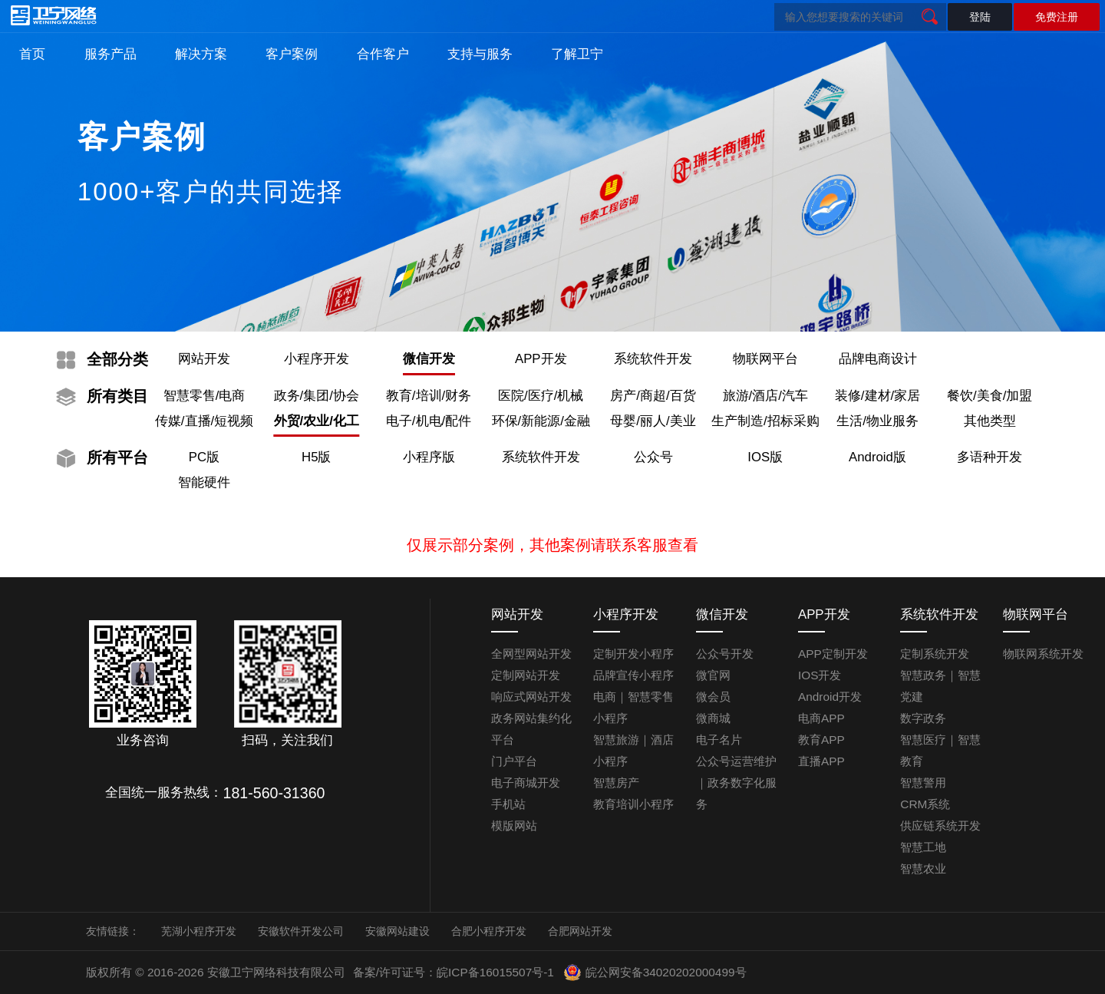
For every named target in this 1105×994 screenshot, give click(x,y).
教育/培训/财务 (428, 395)
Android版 (877, 457)
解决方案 (201, 54)
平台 (117, 457)
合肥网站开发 (580, 931)
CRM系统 (925, 804)
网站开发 (204, 359)
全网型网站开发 (531, 653)
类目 (117, 396)
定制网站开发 (525, 675)
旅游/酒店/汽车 (765, 395)
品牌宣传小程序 (633, 675)
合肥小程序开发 (488, 931)
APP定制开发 (833, 653)
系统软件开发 (653, 359)
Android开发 (830, 696)
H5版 (316, 457)
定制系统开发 (934, 653)
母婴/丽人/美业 (652, 421)
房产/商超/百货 (652, 395)
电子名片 (719, 739)
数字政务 (923, 718)
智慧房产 (616, 782)
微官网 (713, 675)
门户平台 (514, 761)
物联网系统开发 (1043, 653)
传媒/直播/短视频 (204, 421)
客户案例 (292, 54)
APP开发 (541, 359)
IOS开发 (820, 675)
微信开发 (429, 359)
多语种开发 (989, 457)
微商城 (713, 718)
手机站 (508, 804)
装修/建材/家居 (877, 395)
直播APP (821, 761)
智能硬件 (204, 482)
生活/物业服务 (877, 421)
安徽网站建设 (397, 931)
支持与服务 (480, 54)
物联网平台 (765, 359)
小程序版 (429, 457)
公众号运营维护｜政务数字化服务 (736, 783)
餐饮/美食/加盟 (989, 395)
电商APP (821, 718)
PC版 (204, 457)
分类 (117, 359)
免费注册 (1056, 17)
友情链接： (113, 931)
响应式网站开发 (531, 696)
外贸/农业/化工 (316, 421)
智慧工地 (923, 847)
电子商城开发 (525, 782)
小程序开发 (316, 359)
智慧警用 (923, 782)
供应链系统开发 (940, 825)
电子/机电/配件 (428, 421)
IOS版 (765, 457)
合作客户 (383, 54)
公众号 (653, 457)
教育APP (821, 739)
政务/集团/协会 (316, 395)
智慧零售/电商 (204, 395)
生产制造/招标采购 (765, 421)
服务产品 (110, 54)
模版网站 (514, 825)
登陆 (980, 17)
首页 (32, 54)
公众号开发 (725, 653)
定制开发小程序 (633, 653)
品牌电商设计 (878, 359)
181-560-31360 (274, 792)
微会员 (713, 696)
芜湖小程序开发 (198, 931)
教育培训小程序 (633, 804)
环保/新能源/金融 (541, 421)
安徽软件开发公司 (301, 931)
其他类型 (990, 421)
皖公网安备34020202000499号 (654, 972)
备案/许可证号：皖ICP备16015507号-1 (453, 972)
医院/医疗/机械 (540, 395)
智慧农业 (923, 868)
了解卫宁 (577, 54)
